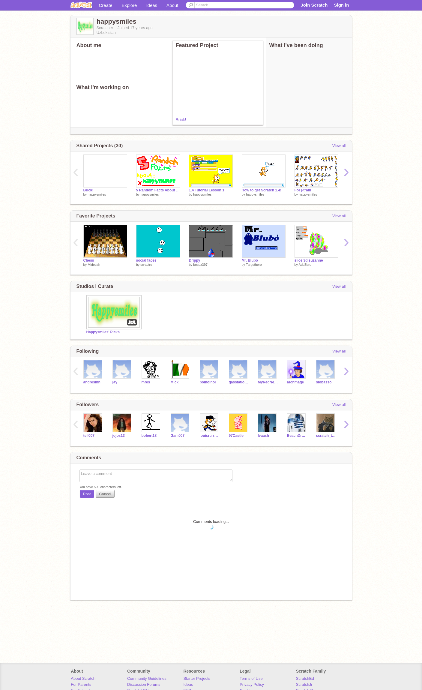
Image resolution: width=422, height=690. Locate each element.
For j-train (303, 190)
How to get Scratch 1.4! (262, 190)
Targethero (254, 264)
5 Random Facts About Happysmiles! (158, 190)
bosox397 (200, 264)
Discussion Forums (143, 684)
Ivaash (263, 436)
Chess (88, 260)
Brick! (181, 119)
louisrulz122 (210, 436)
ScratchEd (305, 678)
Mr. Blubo (250, 260)
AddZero (305, 264)
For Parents (81, 684)
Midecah (94, 264)
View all (339, 145)
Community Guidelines (146, 678)
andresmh (91, 382)
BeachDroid (297, 436)
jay (115, 382)
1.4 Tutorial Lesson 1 (206, 190)
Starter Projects (197, 678)
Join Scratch (314, 5)
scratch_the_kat (326, 436)
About (172, 5)
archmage (295, 382)
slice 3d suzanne (309, 260)
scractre (146, 264)
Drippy (194, 260)
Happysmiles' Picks (103, 332)
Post (87, 494)
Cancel (105, 494)
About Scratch (83, 678)
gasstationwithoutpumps (239, 382)
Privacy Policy (252, 684)
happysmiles (97, 194)
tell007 (88, 436)
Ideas (151, 5)
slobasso (324, 382)
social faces (146, 260)
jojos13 (118, 436)
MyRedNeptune (268, 382)
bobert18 (149, 436)
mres (146, 382)
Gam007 (178, 436)
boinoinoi (208, 382)
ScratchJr (304, 684)
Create (105, 5)
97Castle (236, 436)
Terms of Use (251, 678)
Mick (175, 382)
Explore (129, 5)
